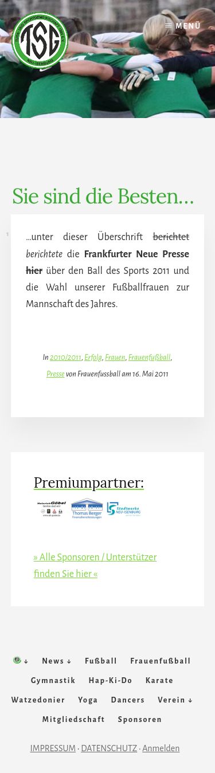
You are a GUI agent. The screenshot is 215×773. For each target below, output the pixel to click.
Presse (55, 374)
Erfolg (93, 357)
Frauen (115, 357)
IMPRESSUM (53, 748)
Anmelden (160, 748)
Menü (188, 26)
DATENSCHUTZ (109, 748)
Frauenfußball (149, 357)
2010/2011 (65, 357)
